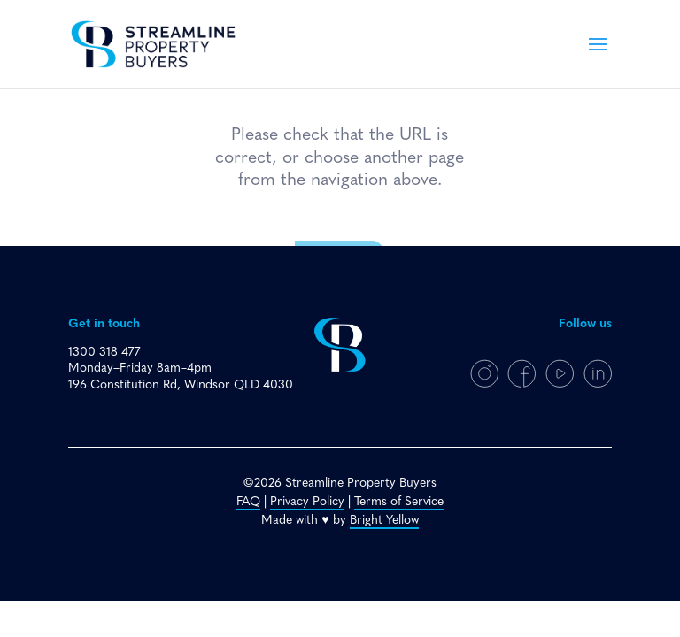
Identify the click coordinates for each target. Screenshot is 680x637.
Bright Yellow (384, 520)
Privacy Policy (307, 502)
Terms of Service (399, 502)
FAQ (248, 502)
